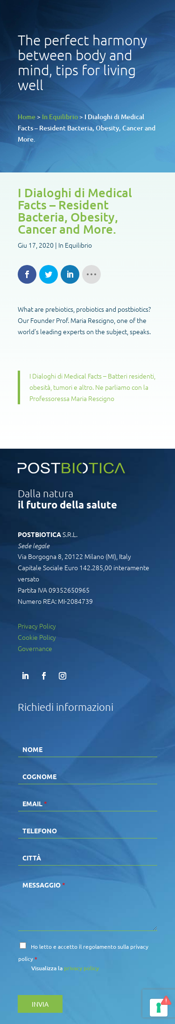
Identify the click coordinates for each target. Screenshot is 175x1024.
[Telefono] (87, 829)
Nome (32, 749)
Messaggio (43, 885)
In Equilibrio (60, 116)
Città (31, 857)
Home (26, 116)
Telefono (39, 830)
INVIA (40, 1004)
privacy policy (81, 968)
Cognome (39, 776)
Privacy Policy (37, 625)
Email (34, 803)
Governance (35, 648)
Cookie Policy (37, 637)
